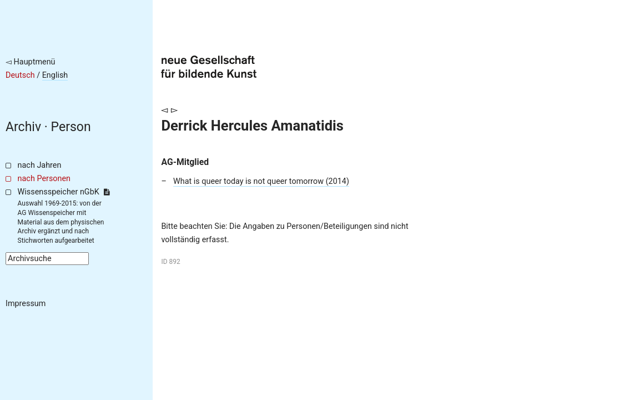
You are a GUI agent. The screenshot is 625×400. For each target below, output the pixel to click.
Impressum (26, 303)
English (55, 75)
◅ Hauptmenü (31, 62)
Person (71, 126)
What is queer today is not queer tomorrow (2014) (261, 181)
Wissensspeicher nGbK (63, 192)
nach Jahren (40, 165)
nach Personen (44, 178)
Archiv (23, 126)
